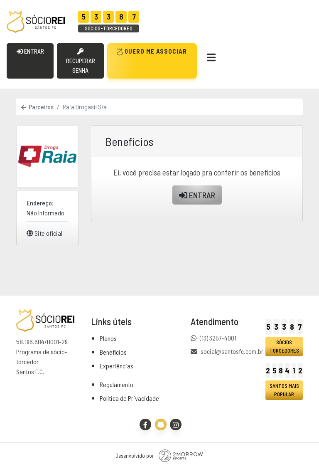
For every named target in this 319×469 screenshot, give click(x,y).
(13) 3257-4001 (218, 338)
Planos (108, 338)
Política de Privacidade (129, 398)
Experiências (116, 366)
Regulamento (116, 384)
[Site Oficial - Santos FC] (161, 424)
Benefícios (113, 352)
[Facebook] (145, 424)
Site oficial (44, 233)
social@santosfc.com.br (232, 351)
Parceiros (37, 107)
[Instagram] (176, 424)
